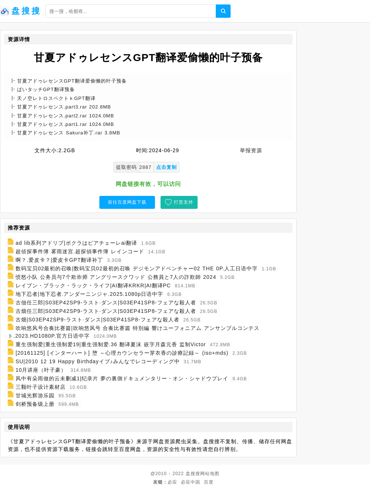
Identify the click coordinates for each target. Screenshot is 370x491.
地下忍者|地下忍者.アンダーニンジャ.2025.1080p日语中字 (89, 294)
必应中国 (190, 482)
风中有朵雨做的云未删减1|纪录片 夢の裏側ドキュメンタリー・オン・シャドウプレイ (122, 378)
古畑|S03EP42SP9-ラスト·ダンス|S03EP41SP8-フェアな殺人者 (97, 320)
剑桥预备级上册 (35, 404)
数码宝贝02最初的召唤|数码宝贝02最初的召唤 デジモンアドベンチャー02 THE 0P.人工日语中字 (137, 268)
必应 (172, 482)
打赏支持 (183, 202)
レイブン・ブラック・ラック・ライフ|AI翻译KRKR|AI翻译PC (93, 285)
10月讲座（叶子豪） (41, 370)
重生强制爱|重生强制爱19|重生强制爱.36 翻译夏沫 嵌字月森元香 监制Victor (111, 344)
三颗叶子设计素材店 (41, 387)
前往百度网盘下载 (127, 202)
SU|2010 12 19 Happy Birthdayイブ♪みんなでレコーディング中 (98, 361)
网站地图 (209, 473)
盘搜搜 (193, 473)
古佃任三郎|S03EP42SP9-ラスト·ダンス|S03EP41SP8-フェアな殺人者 (106, 302)
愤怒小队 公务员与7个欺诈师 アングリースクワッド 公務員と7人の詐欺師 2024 (116, 277)
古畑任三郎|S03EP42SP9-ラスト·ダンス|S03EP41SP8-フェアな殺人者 (106, 311)
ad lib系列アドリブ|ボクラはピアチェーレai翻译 (76, 243)
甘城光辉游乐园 (35, 395)
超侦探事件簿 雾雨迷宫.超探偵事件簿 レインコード (80, 251)
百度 (209, 482)
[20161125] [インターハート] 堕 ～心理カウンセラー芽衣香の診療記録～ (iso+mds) (122, 353)
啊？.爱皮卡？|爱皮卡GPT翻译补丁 (59, 260)
